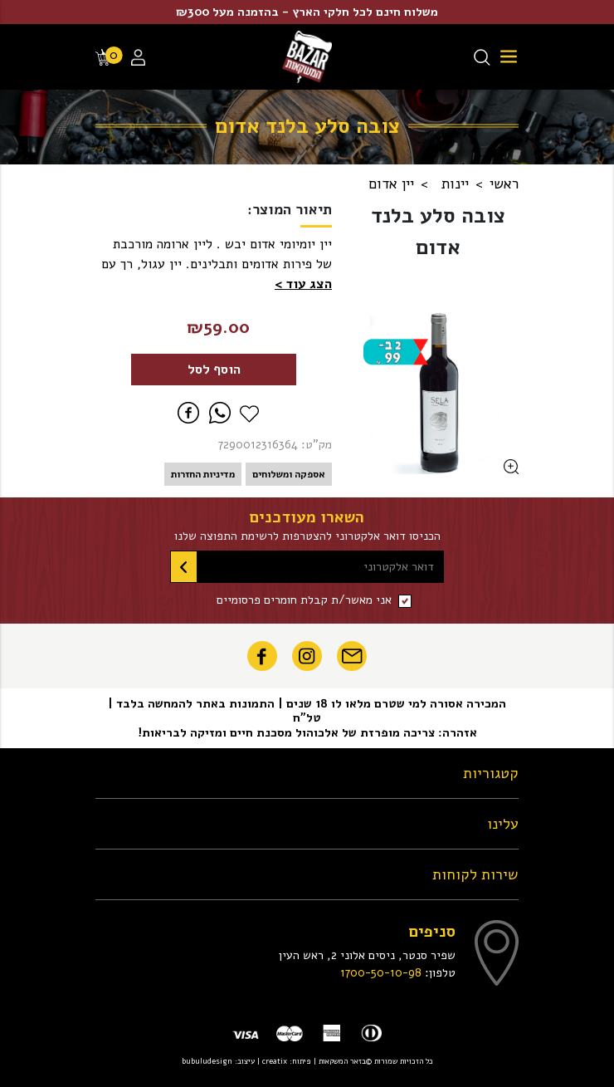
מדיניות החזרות (203, 474)
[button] (303, 284)
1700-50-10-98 (381, 972)
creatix (274, 1060)
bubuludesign (207, 1060)
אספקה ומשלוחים (288, 474)
